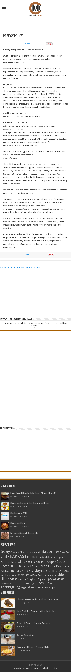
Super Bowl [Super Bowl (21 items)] (44, 583)
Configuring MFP (19, 513)
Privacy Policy (51, 668)
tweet (27, 44)
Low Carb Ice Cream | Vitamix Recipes (36, 611)
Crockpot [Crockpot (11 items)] (50, 562)
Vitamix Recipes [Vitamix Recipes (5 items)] (48, 587)
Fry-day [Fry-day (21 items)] (34, 570)
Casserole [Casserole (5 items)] (5, 562)
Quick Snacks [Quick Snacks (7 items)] (50, 575)
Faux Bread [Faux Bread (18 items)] (39, 566)
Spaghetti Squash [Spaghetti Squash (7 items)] (36, 579)
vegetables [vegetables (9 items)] (27, 587)
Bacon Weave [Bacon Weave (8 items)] (62, 551)
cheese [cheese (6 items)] (13, 562)
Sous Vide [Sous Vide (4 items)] (22, 579)
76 (28, 526)
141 (26, 506)
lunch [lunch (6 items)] (3, 575)
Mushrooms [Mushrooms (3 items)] (11, 575)
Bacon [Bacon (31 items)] (47, 551)
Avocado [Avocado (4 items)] (37, 552)
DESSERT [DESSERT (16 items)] (16, 566)
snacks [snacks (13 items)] (13, 579)
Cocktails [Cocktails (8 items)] (37, 562)
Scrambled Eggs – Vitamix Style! (33, 647)
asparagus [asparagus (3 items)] (29, 552)
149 (28, 496)
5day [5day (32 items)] (5, 551)
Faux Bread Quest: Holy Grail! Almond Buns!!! (33, 493)
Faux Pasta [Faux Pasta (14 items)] (56, 566)
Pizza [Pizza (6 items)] (34, 575)
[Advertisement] (35, 22)
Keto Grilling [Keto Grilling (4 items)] (46, 571)
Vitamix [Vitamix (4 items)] (38, 587)
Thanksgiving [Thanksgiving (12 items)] (10, 587)
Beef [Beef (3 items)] (2, 557)
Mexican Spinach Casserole (24, 533)
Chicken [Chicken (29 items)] (24, 561)
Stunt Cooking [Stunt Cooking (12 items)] (24, 583)
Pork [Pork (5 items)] (40, 575)
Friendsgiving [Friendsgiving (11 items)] (18, 570)
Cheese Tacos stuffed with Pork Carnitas (37, 599)
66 (25, 536)
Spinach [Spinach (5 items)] (4, 583)
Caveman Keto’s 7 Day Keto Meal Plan (29, 503)
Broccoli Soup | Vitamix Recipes (33, 623)
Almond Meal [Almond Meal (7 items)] (17, 552)
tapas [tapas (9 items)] (57, 583)
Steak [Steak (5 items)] (11, 583)
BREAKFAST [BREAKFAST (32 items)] (15, 556)
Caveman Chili (17, 523)
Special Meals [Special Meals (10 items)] (55, 579)
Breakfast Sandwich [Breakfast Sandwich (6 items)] (37, 557)
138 (28, 516)
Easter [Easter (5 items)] (26, 566)
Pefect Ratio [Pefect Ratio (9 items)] (24, 575)
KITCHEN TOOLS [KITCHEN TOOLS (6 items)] (60, 571)
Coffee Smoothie (25, 635)
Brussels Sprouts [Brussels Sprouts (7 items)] (57, 557)
